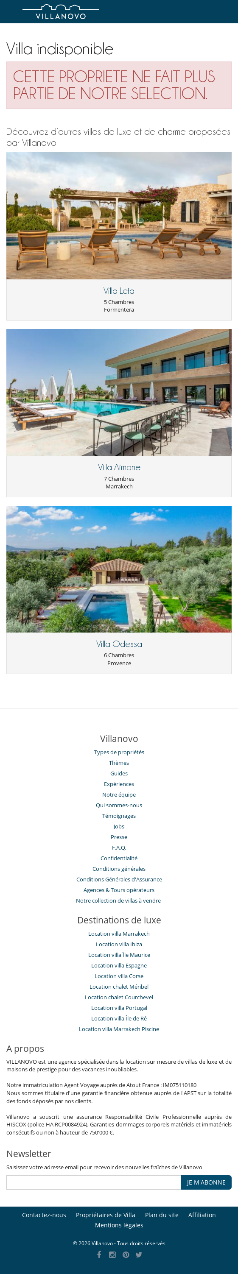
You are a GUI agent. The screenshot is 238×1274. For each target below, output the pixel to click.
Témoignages (119, 816)
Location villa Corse (119, 976)
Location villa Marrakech (119, 933)
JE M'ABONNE (206, 1182)
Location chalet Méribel (119, 986)
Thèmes (119, 763)
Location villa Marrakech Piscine (119, 1029)
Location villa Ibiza (119, 944)
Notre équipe (119, 794)
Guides (119, 773)
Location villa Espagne (119, 965)
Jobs (119, 826)
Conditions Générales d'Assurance (119, 879)
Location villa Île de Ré (119, 1018)
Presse (119, 837)
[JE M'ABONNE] (94, 1182)
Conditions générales (119, 869)
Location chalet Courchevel (119, 997)
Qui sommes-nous (119, 805)
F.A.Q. (119, 847)
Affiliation (202, 1215)
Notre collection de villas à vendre (119, 900)
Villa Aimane (119, 467)
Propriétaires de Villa (105, 1215)
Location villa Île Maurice (119, 955)
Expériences (119, 784)
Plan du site (162, 1215)
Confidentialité (119, 858)
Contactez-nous (44, 1215)
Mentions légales (119, 1225)
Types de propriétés (119, 752)
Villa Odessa (119, 644)
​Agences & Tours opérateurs (119, 890)
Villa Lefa (119, 291)
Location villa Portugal (119, 1008)
